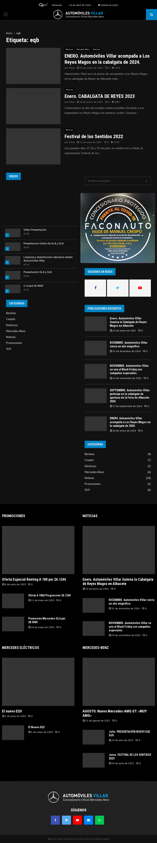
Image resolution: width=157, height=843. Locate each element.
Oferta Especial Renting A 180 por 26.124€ (34, 579)
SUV (8, 349)
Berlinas (69, 49)
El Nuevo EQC (36, 727)
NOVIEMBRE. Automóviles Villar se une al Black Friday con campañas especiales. (129, 369)
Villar (72, 67)
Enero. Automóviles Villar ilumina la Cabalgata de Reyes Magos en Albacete (128, 322)
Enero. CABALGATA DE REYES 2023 (100, 96)
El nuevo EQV (12, 711)
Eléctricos (12, 325)
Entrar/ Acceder (108, 5)
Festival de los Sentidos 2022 (94, 136)
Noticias (96, 49)
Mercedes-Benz (83, 49)
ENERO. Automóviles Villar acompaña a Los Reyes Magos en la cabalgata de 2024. (130, 422)
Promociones (14, 343)
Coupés (10, 319)
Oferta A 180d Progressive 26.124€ (49, 595)
